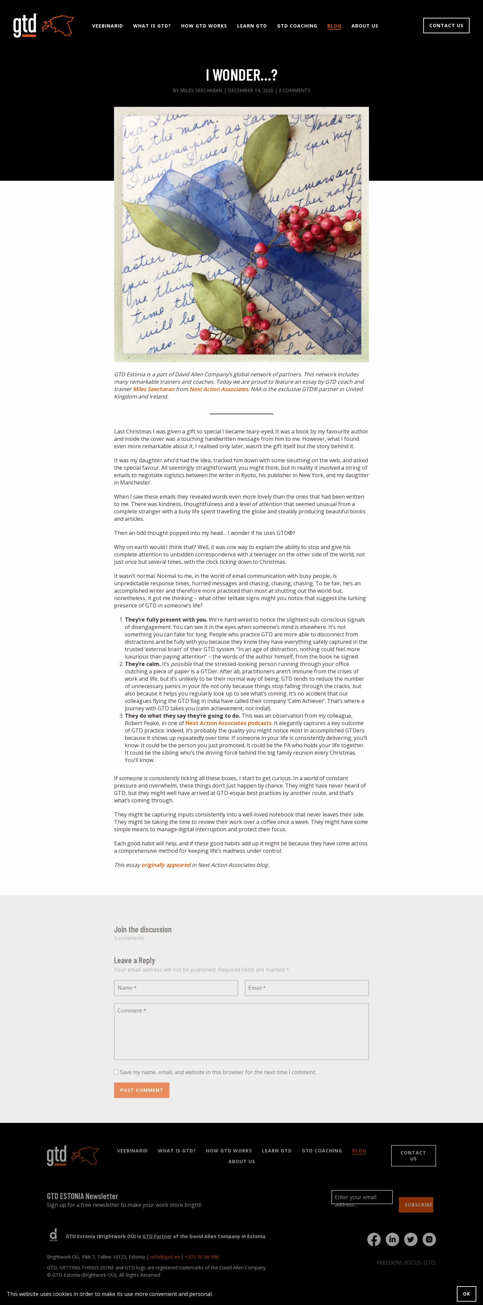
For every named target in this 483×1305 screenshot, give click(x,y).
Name (127, 991)
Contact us (446, 26)
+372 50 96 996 (202, 1260)
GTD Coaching (297, 26)
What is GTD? (152, 26)
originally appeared (166, 865)
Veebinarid (107, 26)
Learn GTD (252, 26)
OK (466, 1294)
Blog (334, 26)
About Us (365, 26)
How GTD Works (204, 26)
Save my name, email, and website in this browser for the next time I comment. (218, 1075)
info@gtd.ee (164, 1260)
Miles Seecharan (153, 389)
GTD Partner (157, 1239)
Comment (131, 1013)
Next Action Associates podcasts (228, 723)
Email (257, 991)
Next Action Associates (219, 389)
